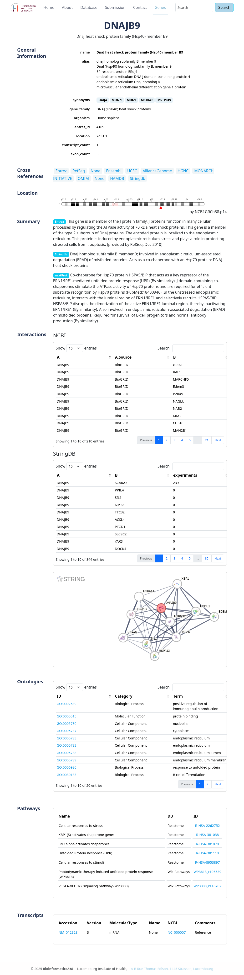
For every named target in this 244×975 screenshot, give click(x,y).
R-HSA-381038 (207, 834)
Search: (191, 348)
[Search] (194, 7)
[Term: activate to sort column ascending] (201, 696)
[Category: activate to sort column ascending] (143, 696)
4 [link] (182, 440)
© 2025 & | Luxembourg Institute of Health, (122, 968)
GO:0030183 (66, 774)
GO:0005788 (66, 752)
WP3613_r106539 (207, 871)
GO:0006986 (66, 767)
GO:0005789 (66, 760)
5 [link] (190, 440)
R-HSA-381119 (207, 853)
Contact (140, 7)
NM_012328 (68, 932)
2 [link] (167, 440)
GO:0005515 (66, 716)
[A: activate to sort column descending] (85, 357)
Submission (115, 7)
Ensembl (113, 170)
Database (88, 7)
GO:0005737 (66, 730)
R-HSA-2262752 (207, 825)
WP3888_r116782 (207, 886)
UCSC (132, 170)
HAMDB (117, 178)
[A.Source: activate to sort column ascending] (143, 357)
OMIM (83, 178)
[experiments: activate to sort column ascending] (201, 475)
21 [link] (206, 440)
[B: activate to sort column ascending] (201, 357)
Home (48, 7)
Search (224, 7)
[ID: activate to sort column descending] (85, 696)
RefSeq (78, 170)
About (67, 7)
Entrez (61, 170)
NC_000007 (177, 932)
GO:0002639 (66, 703)
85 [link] (206, 558)
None (95, 170)
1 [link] (159, 440)
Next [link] (217, 440)
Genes (160, 7)
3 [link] (174, 440)
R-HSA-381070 (207, 844)
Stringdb (137, 178)
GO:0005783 (66, 738)
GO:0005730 (66, 723)
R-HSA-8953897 (207, 862)
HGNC (183, 170)
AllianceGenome (157, 170)
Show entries (76, 348)
